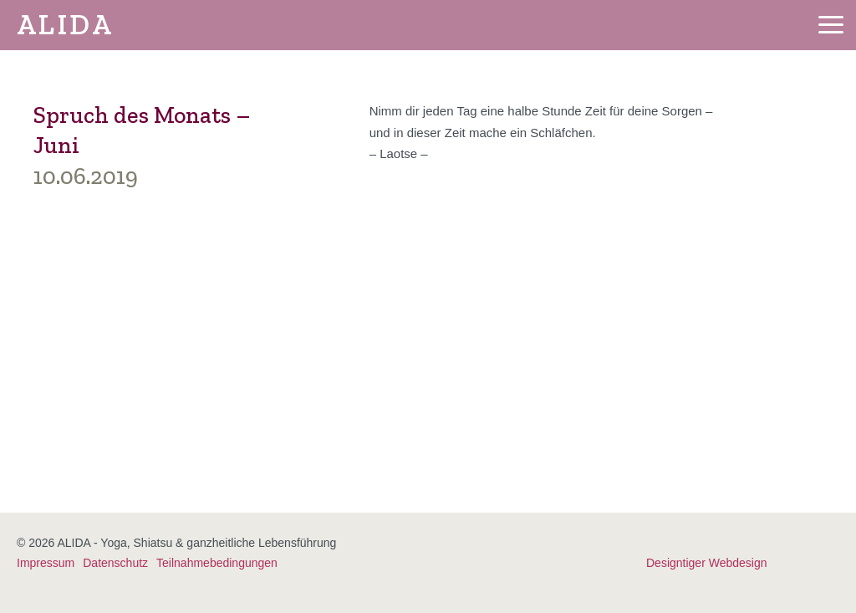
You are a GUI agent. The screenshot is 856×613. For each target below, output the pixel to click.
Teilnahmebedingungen (217, 563)
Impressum (45, 563)
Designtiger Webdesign (706, 563)
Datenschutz (115, 563)
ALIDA (65, 25)
